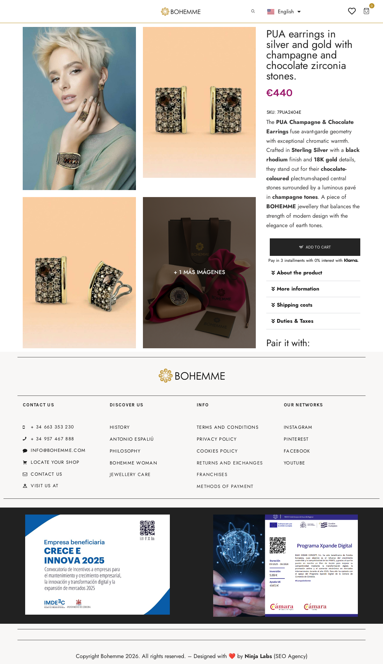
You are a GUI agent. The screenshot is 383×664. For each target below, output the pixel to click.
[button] (313, 273)
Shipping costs (294, 305)
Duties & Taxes (295, 321)
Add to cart (318, 247)
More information (298, 289)
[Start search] (253, 11)
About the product (299, 273)
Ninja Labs (258, 656)
